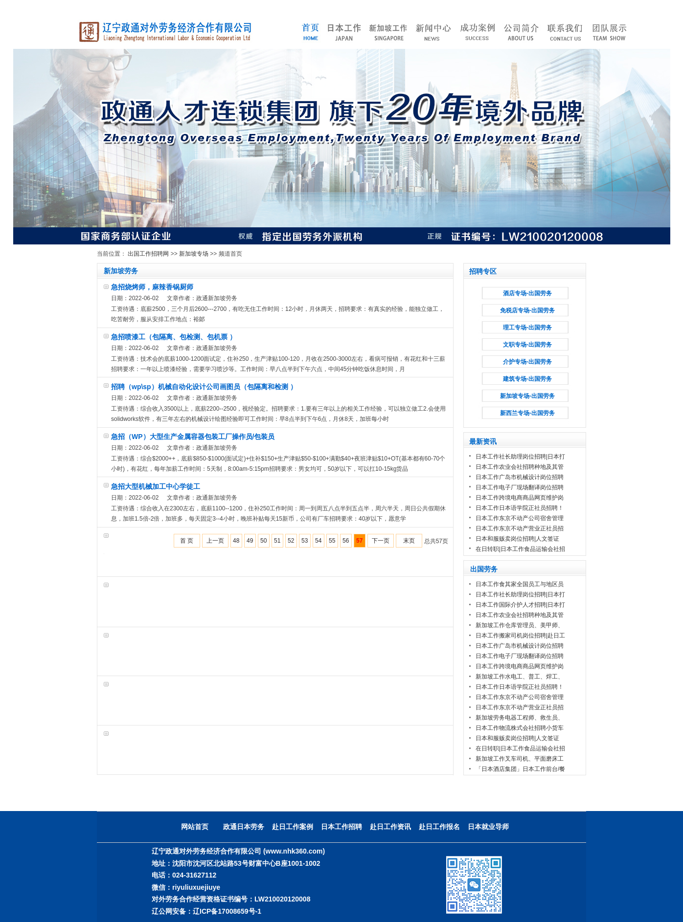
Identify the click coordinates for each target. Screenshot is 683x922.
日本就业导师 (488, 827)
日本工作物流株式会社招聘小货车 (520, 727)
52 (291, 540)
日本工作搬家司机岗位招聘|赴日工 (520, 635)
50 (263, 540)
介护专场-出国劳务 (527, 361)
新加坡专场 (193, 253)
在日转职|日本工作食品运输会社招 (520, 549)
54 (318, 540)
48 (236, 540)
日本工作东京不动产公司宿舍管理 (520, 518)
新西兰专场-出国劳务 (527, 413)
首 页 (186, 540)
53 (304, 540)
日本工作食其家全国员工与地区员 (520, 584)
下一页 (380, 540)
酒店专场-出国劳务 (527, 293)
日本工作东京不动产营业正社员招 (520, 528)
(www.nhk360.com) (294, 851)
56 (345, 540)
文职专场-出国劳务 (527, 344)
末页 (409, 540)
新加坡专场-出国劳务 (527, 396)
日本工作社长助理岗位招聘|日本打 (520, 456)
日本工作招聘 (341, 827)
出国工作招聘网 (148, 253)
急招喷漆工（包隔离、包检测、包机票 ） (173, 337)
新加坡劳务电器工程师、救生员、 (520, 717)
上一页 (215, 540)
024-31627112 (194, 875)
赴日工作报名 (439, 827)
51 (277, 540)
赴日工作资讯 (390, 827)
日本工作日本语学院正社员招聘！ (520, 508)
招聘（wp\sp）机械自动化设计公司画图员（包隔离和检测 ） (204, 387)
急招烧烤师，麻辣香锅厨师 (152, 287)
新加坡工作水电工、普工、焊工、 (520, 676)
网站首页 (194, 827)
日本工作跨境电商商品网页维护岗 (520, 497)
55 (332, 540)
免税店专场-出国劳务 (527, 310)
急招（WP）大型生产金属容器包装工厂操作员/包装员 (192, 436)
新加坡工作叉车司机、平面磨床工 (520, 758)
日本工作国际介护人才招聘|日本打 (520, 604)
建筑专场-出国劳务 (527, 378)
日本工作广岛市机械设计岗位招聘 (520, 477)
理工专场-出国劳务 (527, 327)
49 (250, 540)
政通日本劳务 (243, 827)
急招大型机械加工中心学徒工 (155, 486)
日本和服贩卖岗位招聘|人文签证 (518, 538)
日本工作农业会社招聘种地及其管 (520, 466)
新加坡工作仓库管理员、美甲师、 (520, 625)
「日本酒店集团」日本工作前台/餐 (520, 769)
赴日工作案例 (292, 827)
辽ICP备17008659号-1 (227, 911)
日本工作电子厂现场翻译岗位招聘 (520, 487)
